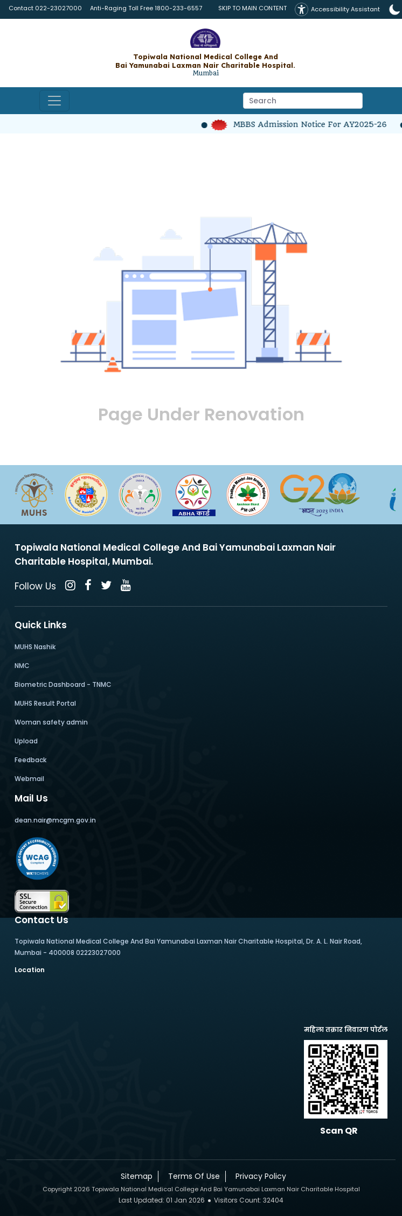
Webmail (29, 778)
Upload (26, 741)
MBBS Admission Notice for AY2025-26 (304, 124)
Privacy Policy (258, 1176)
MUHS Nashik (35, 646)
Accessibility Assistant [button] (337, 9)
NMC (22, 665)
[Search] (303, 101)
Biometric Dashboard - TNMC (63, 684)
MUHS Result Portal (45, 703)
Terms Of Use (192, 1176)
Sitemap (134, 1176)
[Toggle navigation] (54, 100)
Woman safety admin (51, 722)
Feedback (30, 759)
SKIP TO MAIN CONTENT (252, 8)
